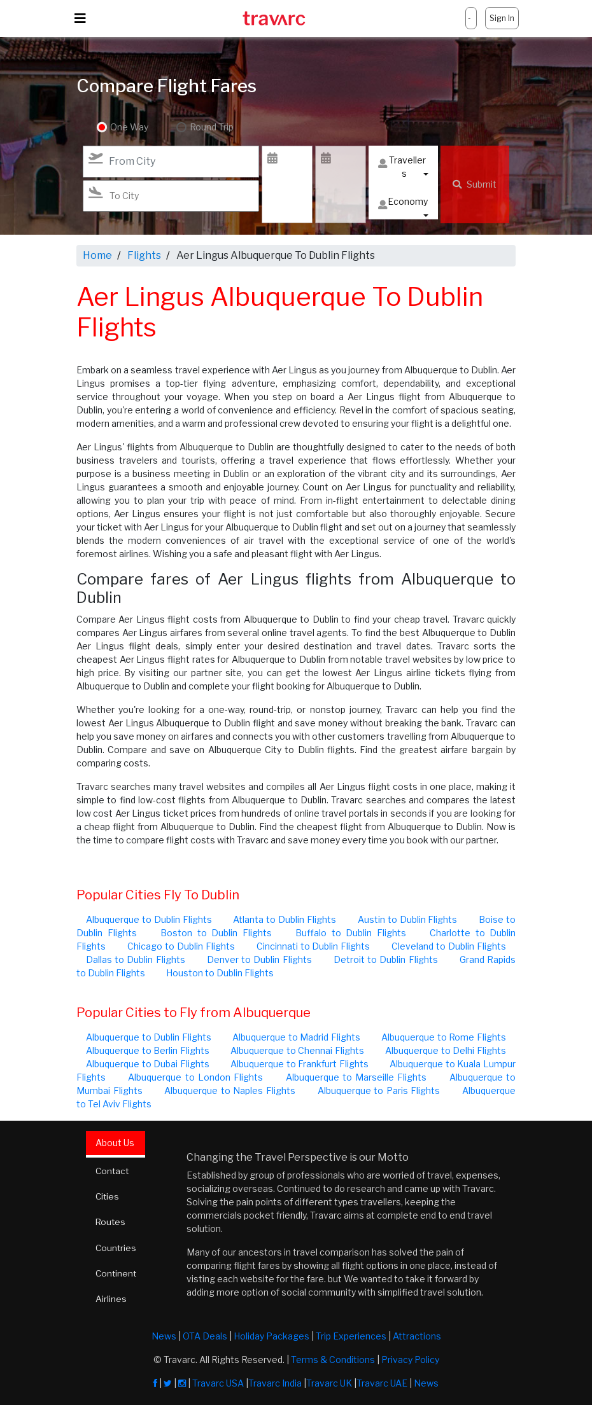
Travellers (402, 167)
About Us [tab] (115, 1142)
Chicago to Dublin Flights (181, 946)
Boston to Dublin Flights (216, 932)
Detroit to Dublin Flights (386, 959)
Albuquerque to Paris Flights (379, 1090)
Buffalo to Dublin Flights (350, 932)
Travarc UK (329, 1383)
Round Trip (209, 127)
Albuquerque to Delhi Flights (445, 1050)
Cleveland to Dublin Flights (448, 946)
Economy (403, 204)
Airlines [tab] (111, 1297)
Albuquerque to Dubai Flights (147, 1063)
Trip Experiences (351, 1336)
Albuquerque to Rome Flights (443, 1037)
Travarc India (275, 1383)
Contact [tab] (113, 1170)
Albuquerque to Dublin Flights (149, 919)
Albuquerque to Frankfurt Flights (299, 1063)
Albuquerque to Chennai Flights (297, 1050)
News (164, 1336)
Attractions (417, 1336)
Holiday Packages (271, 1336)
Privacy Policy (410, 1359)
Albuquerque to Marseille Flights (356, 1077)
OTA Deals (205, 1336)
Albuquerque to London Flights (195, 1077)
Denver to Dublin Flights (259, 959)
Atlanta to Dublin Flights (284, 919)
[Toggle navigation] (80, 18)
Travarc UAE (381, 1383)
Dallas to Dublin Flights (135, 959)
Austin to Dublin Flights (408, 919)
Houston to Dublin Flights (220, 972)
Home (97, 255)
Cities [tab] (108, 1196)
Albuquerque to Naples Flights (229, 1090)
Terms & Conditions (333, 1359)
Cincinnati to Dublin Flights (313, 946)
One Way (129, 127)
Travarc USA (218, 1383)
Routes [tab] (111, 1221)
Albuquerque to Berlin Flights (147, 1050)
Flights (144, 255)
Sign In (502, 18)
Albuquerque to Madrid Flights (296, 1037)
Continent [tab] (117, 1272)
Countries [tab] (117, 1247)
